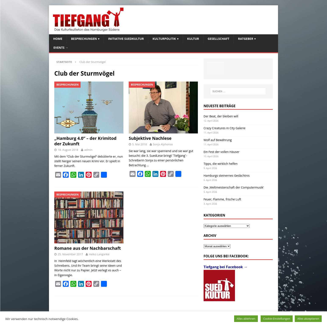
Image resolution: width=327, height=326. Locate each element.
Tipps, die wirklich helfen (221, 164)
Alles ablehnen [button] (246, 318)
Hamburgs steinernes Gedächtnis (227, 175)
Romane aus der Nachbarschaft (87, 248)
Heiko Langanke (99, 254)
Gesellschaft (218, 39)
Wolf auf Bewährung (218, 140)
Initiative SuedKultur (126, 39)
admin (88, 150)
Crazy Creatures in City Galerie (224, 128)
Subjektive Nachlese (150, 138)
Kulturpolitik (164, 39)
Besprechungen (84, 39)
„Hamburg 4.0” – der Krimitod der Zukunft (85, 141)
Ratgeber (245, 39)
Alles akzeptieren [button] (308, 318)
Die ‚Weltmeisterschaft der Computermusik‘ (234, 187)
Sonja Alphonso (163, 144)
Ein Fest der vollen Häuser (221, 152)
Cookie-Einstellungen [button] (276, 318)
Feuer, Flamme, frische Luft (222, 199)
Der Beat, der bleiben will (221, 116)
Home (57, 39)
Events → (60, 48)
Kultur (193, 39)
